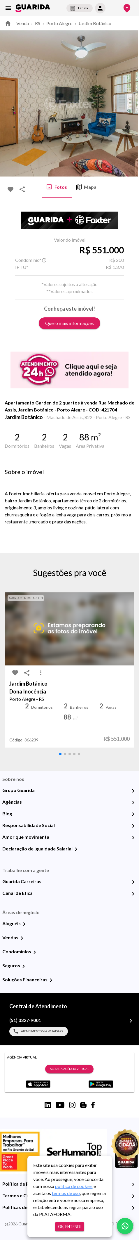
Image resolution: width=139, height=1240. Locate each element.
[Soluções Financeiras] (50, 980)
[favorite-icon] (10, 189)
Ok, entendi (69, 1226)
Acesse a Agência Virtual (69, 1069)
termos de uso (66, 1193)
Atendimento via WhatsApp (38, 1031)
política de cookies (74, 1186)
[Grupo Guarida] (133, 790)
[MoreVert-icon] (41, 673)
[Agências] (133, 802)
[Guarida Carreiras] (133, 882)
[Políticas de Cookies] (133, 1207)
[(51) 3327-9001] (130, 1020)
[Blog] (133, 814)
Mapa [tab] (86, 187)
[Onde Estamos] (126, 8)
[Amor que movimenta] (133, 837)
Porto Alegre (59, 23)
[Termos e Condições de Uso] (133, 1196)
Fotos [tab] (57, 187)
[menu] (8, 8)
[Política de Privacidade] (133, 1184)
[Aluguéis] (24, 924)
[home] (32, 8)
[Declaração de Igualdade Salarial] (76, 849)
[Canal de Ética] (133, 893)
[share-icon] (22, 189)
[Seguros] (23, 966)
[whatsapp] (125, 1226)
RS (37, 23)
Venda (22, 23)
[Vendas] (21, 938)
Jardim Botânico (94, 23)
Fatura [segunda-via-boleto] (79, 8)
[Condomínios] (34, 952)
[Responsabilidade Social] (133, 825)
